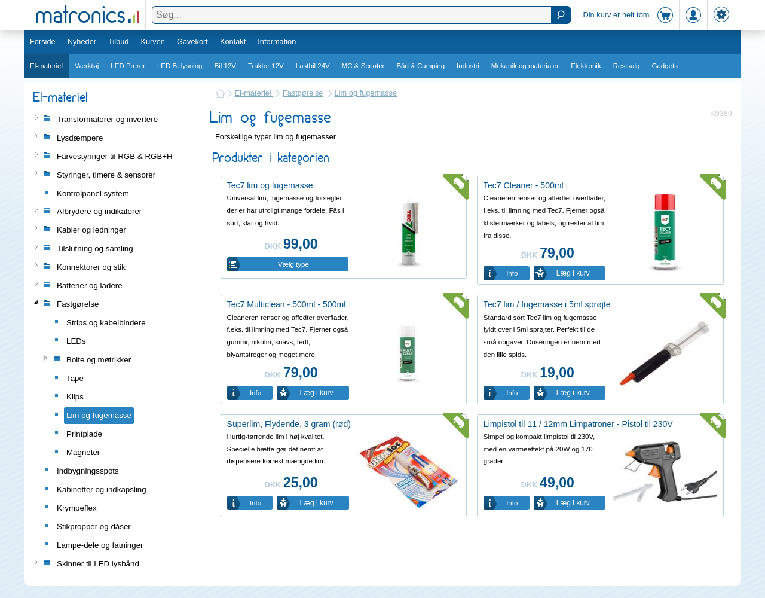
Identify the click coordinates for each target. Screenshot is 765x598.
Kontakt (233, 41)
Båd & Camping (420, 65)
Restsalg (626, 65)
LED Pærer (128, 65)
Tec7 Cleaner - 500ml (524, 185)
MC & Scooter (363, 65)
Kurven (152, 41)
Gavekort (192, 41)
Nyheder (82, 41)
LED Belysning (180, 65)
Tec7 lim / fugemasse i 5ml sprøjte (547, 304)
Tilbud (118, 41)
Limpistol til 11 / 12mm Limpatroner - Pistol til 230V (578, 424)
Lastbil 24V (313, 65)
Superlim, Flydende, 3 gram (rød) (289, 424)
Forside (43, 41)
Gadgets (665, 65)
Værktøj (87, 65)
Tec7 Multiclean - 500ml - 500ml (286, 304)
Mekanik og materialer (525, 65)
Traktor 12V (266, 65)
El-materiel (46, 65)
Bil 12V (226, 65)
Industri (468, 65)
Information (277, 41)
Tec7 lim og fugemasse (270, 185)
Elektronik (586, 65)
